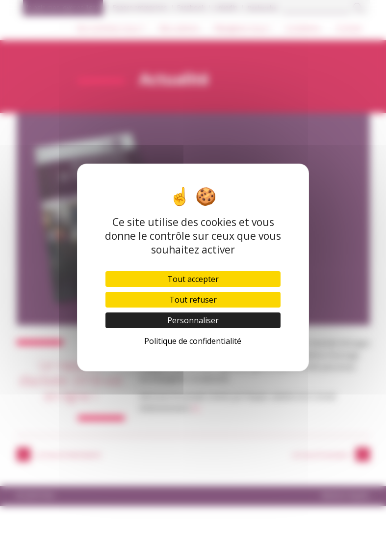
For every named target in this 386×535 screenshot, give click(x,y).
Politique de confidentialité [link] (192, 341)
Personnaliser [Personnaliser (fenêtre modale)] (193, 320)
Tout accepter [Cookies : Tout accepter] (193, 279)
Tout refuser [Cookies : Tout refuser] (193, 299)
